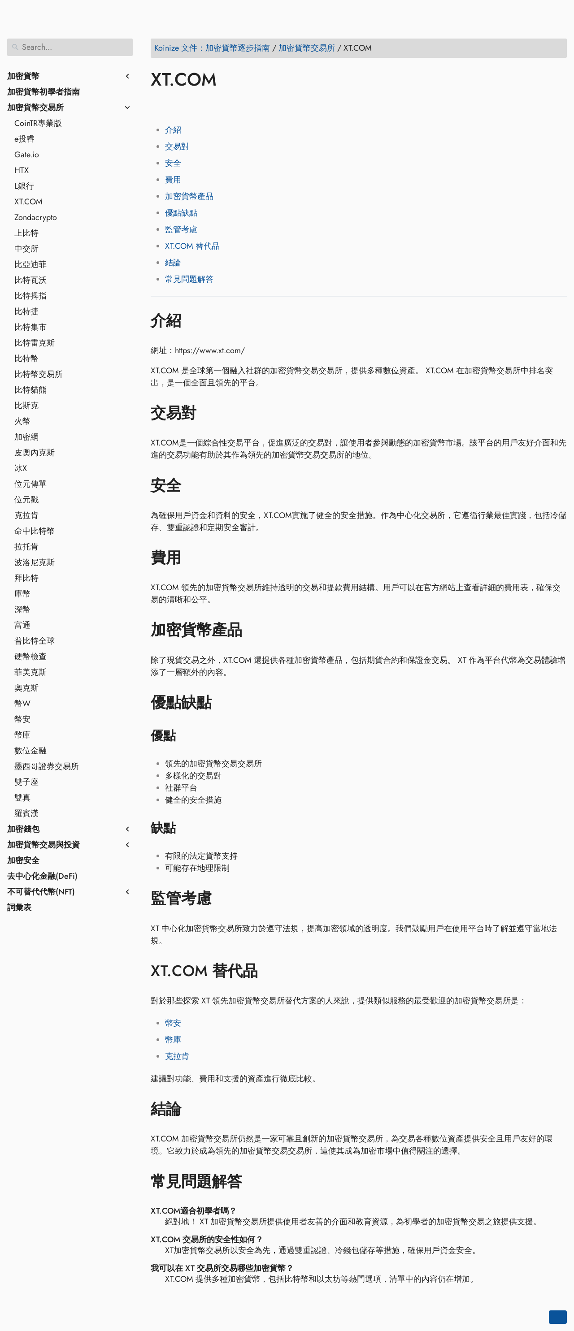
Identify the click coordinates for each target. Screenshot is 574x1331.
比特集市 (30, 327)
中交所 (26, 249)
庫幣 (22, 594)
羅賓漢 (26, 813)
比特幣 (26, 358)
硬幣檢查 (30, 656)
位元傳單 (30, 484)
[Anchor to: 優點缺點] (225, 703)
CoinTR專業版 (38, 123)
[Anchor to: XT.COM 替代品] (271, 971)
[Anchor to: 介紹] (194, 320)
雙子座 (26, 782)
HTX (21, 170)
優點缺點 (181, 213)
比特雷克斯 (34, 343)
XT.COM (28, 201)
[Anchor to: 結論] (194, 1109)
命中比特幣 (34, 531)
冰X (20, 468)
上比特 (26, 233)
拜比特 (26, 578)
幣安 (22, 719)
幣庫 (22, 735)
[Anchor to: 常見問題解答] (255, 1181)
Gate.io (26, 154)
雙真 (22, 798)
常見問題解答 (189, 279)
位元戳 (26, 500)
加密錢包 (23, 829)
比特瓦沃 (30, 280)
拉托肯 (26, 547)
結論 (173, 262)
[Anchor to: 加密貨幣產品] (255, 630)
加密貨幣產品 (189, 196)
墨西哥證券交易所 (46, 766)
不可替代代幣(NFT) (41, 892)
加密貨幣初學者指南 (43, 92)
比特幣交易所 (38, 374)
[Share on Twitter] (176, 105)
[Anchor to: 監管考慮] (225, 898)
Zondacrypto (35, 217)
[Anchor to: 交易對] (209, 413)
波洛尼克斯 (34, 562)
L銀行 (24, 186)
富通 (22, 625)
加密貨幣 (23, 76)
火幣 (22, 421)
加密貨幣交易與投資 (43, 845)
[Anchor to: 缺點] (187, 828)
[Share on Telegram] (244, 105)
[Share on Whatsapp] (227, 105)
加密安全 (23, 860)
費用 (173, 180)
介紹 (173, 130)
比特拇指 (30, 296)
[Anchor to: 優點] (187, 736)
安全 (173, 163)
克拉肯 (26, 515)
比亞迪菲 (30, 264)
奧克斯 (26, 688)
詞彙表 (19, 907)
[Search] (70, 47)
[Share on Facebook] (159, 105)
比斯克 (26, 405)
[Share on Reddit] (210, 105)
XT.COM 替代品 (192, 246)
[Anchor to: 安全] (194, 485)
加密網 (26, 437)
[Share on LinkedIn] (193, 105)
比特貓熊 (30, 390)
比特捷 (26, 311)
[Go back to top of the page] (558, 1317)
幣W (22, 703)
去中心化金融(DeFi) (42, 876)
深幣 (22, 609)
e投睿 (24, 139)
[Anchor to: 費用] (194, 558)
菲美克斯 (30, 672)
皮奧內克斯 (34, 452)
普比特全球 (34, 641)
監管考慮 (181, 229)
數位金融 (30, 750)
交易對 (177, 146)
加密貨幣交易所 (35, 107)
